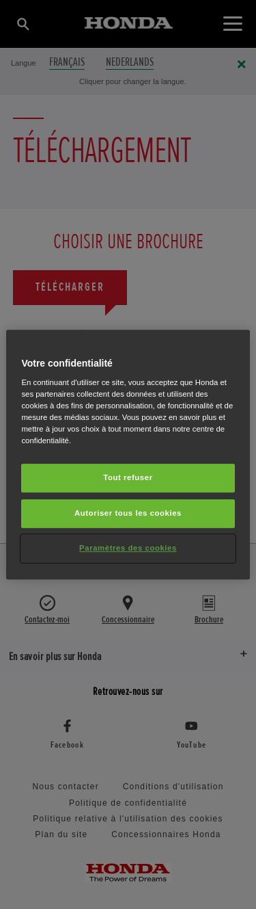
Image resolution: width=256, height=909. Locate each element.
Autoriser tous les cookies (128, 514)
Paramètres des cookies (128, 548)
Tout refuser (127, 478)
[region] (127, 455)
